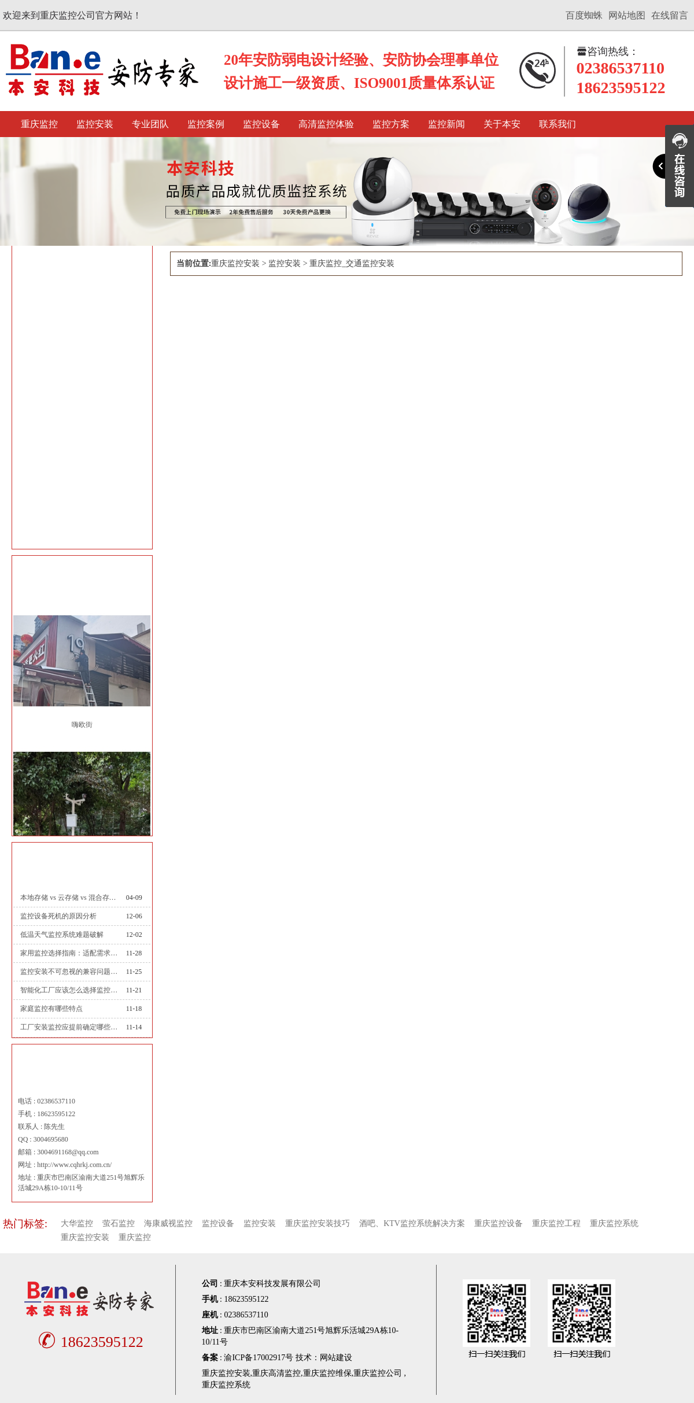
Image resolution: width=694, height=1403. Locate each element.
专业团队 (150, 124)
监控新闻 (446, 124)
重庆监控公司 (377, 1373)
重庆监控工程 (556, 1223)
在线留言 (669, 15)
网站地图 (626, 15)
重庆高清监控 (276, 1373)
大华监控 (77, 1223)
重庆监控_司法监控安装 (75, 496)
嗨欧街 (82, 725)
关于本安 (501, 124)
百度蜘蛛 (584, 15)
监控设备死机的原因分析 (58, 916)
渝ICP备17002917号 (258, 1357)
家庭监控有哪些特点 (51, 1009)
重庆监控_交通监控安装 (75, 404)
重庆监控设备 (498, 1223)
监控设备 (261, 124)
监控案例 (205, 124)
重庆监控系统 (614, 1223)
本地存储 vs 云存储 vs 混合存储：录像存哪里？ (68, 898)
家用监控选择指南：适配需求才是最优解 (68, 953)
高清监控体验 (326, 124)
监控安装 (94, 124)
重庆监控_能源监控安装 (75, 527)
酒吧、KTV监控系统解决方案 (412, 1223)
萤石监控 (118, 1223)
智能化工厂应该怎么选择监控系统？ (68, 990)
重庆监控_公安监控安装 (75, 465)
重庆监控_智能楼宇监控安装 (83, 343)
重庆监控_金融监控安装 (75, 435)
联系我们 (557, 124)
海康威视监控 (168, 1223)
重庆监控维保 (327, 1373)
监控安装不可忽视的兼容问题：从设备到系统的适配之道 (68, 972)
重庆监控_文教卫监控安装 (79, 374)
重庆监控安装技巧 (317, 1223)
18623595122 (89, 1342)
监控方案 (390, 124)
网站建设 (336, 1357)
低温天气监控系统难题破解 (62, 935)
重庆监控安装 (235, 263)
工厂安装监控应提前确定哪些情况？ (68, 1027)
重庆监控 (39, 124)
